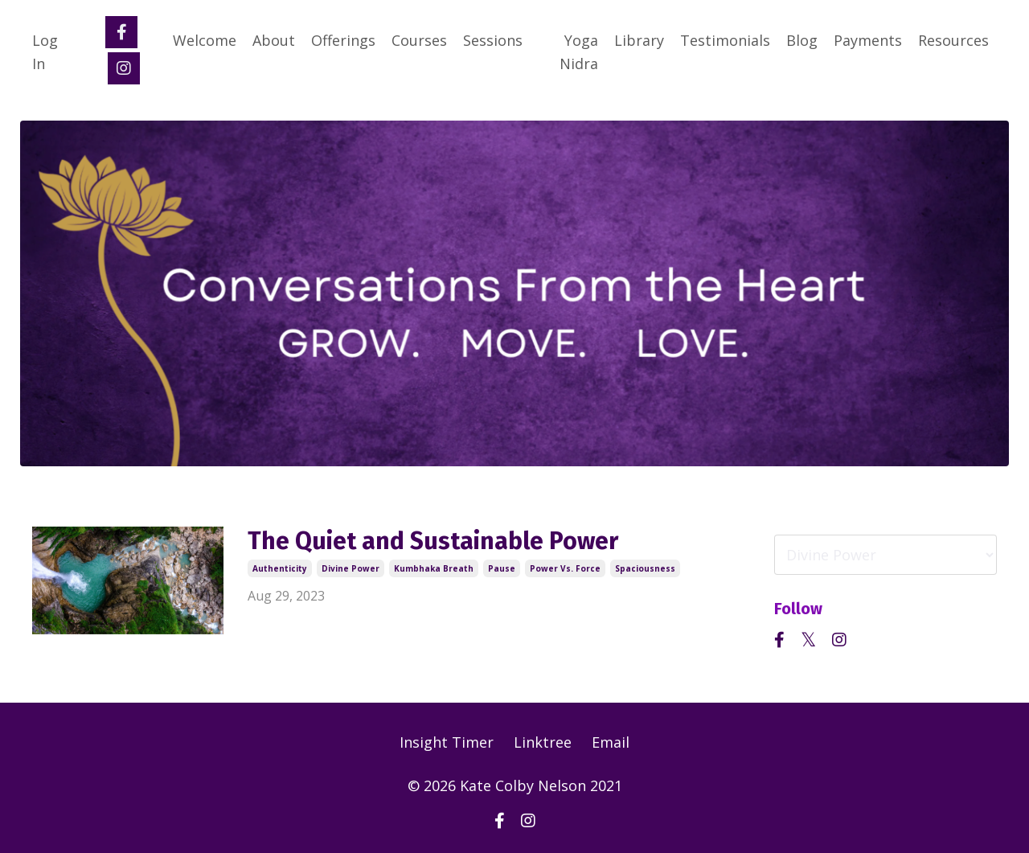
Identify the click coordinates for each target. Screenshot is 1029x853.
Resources (953, 40)
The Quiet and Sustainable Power (433, 541)
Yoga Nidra (579, 52)
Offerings (343, 40)
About (273, 40)
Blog (802, 40)
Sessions (493, 40)
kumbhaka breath (434, 568)
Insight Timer (447, 742)
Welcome (204, 40)
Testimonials (725, 40)
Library (639, 40)
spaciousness (645, 568)
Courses (419, 40)
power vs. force (565, 568)
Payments (868, 40)
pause (501, 568)
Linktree (543, 742)
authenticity (279, 568)
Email (610, 742)
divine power (350, 568)
